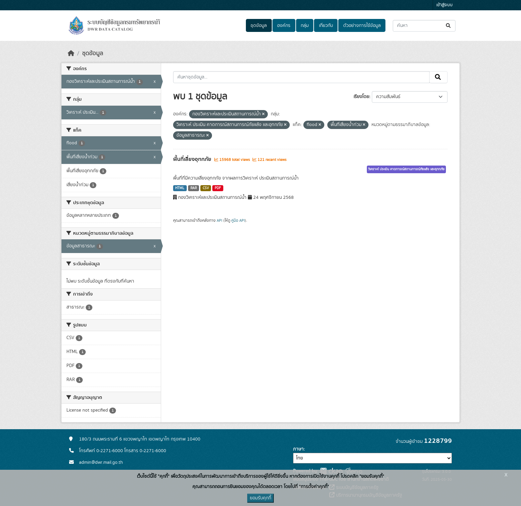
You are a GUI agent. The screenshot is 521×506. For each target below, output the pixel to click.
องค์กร (283, 25)
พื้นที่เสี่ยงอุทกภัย (193, 159)
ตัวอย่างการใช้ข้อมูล (362, 25)
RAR (193, 188)
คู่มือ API (238, 220)
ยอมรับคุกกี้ (260, 498)
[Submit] (449, 26)
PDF (218, 188)
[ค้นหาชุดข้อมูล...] (424, 26)
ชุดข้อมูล (259, 25)
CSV (206, 188)
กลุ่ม (305, 25)
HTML (179, 188)
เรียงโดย (361, 96)
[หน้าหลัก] (71, 53)
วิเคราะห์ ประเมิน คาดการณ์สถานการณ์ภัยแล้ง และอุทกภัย (406, 169)
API (219, 220)
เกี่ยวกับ (326, 25)
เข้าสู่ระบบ (444, 5)
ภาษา (298, 449)
